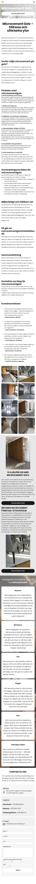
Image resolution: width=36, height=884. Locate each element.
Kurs (4, 864)
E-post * (5, 836)
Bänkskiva (18, 625)
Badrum (18, 590)
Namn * (5, 831)
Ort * (4, 841)
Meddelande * (7, 846)
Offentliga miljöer (18, 745)
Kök (18, 657)
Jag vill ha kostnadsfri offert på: (12, 859)
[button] (34, 2)
